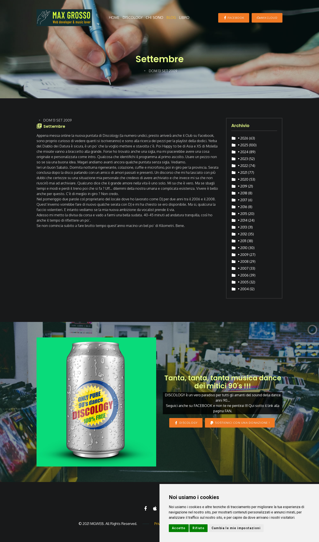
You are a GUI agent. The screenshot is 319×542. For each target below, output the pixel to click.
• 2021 (242, 172)
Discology (133, 17)
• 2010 (242, 248)
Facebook (233, 17)
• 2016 (242, 207)
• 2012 (242, 234)
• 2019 (242, 186)
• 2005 (243, 282)
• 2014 (242, 220)
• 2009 (243, 254)
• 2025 (243, 145)
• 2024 (243, 152)
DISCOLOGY (186, 422)
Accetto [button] (179, 528)
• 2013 (242, 227)
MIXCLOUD (267, 17)
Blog (171, 17)
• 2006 (243, 275)
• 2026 (243, 138)
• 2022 (243, 165)
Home (114, 17)
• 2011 (242, 241)
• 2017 (242, 200)
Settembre (54, 126)
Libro (184, 17)
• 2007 (243, 268)
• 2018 (242, 193)
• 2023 (243, 159)
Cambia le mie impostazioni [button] (236, 528)
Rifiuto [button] (198, 528)
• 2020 (243, 179)
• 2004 (243, 289)
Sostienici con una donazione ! (240, 422)
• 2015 (242, 213)
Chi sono (154, 17)
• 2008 (243, 261)
